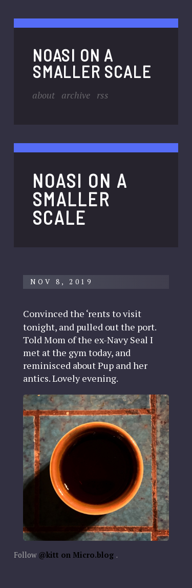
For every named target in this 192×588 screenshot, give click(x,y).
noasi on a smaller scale (91, 63)
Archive (75, 95)
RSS (103, 95)
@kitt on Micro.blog (76, 555)
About (43, 95)
